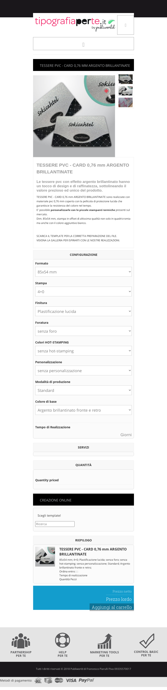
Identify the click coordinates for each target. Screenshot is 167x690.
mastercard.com (59, 679)
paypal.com (87, 679)
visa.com (71, 679)
